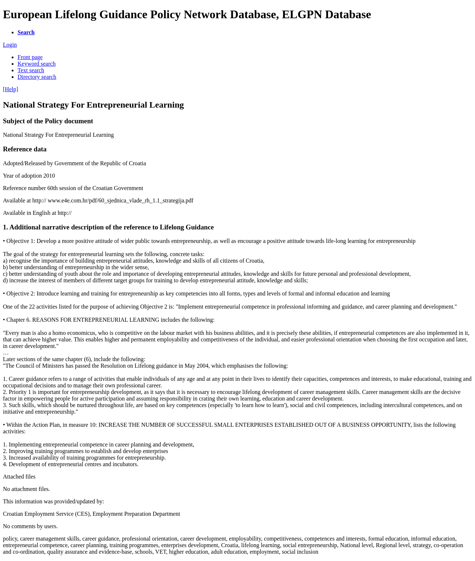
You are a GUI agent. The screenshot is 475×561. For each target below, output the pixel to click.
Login (10, 45)
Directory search (37, 77)
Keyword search (36, 64)
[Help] (10, 89)
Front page (30, 57)
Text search (31, 70)
